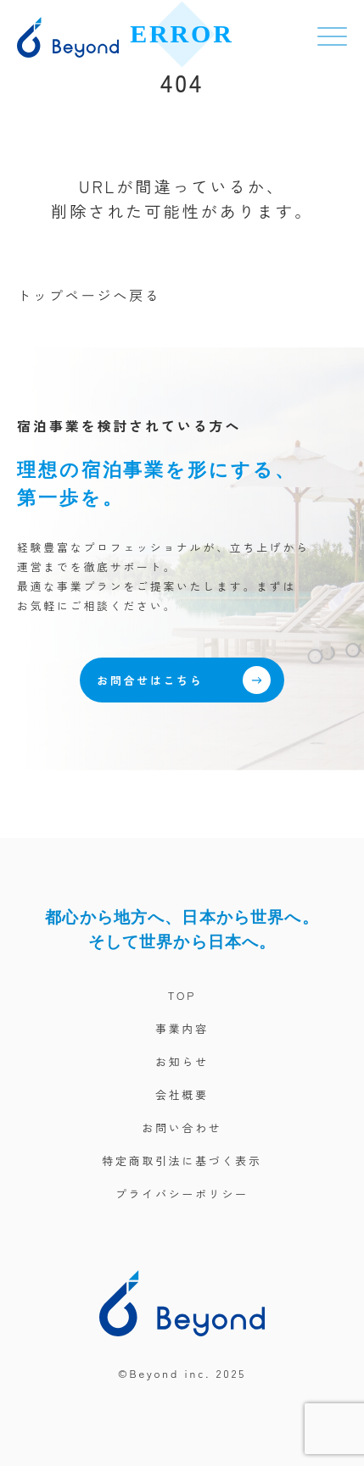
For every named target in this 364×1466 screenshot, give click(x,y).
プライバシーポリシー (182, 1194)
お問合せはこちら (183, 680)
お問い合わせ (181, 1127)
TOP (182, 995)
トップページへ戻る (89, 295)
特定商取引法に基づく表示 (181, 1160)
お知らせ (182, 1061)
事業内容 (182, 1028)
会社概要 (182, 1094)
